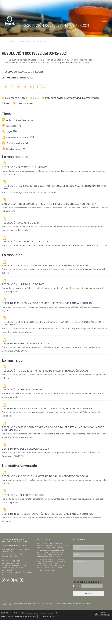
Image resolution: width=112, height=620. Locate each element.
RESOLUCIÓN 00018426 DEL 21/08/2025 (24, 167)
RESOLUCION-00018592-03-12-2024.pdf (23, 71)
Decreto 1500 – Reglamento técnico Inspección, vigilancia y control (47, 303)
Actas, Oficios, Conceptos (19, 120)
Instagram (13, 580)
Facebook (22, 580)
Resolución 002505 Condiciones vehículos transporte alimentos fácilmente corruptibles (53, 323)
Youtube (8, 580)
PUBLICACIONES (45, 604)
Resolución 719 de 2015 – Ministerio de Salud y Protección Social (45, 265)
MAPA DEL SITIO (83, 604)
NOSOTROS (7, 604)
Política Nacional (15, 143)
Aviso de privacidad (47, 617)
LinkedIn (17, 580)
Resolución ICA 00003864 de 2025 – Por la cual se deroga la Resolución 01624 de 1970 (54, 187)
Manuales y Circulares (18, 137)
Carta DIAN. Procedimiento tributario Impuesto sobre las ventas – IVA (49, 203)
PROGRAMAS (19, 604)
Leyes (9, 131)
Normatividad (72, 98)
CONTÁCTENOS (68, 604)
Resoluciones (25, 103)
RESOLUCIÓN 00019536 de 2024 (20, 222)
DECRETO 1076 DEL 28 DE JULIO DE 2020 (25, 343)
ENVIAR (88, 593)
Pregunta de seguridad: (87, 582)
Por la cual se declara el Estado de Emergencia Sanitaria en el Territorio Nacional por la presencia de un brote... (55, 245)
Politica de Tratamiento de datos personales (18, 617)
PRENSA (57, 604)
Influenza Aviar (54, 98)
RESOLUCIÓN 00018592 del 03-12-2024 (25, 241)
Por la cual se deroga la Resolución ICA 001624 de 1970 (28, 192)
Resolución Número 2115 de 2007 (23, 284)
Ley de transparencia (49, 613)
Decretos (11, 126)
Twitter (4, 580)
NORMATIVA (31, 604)
